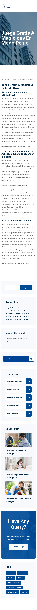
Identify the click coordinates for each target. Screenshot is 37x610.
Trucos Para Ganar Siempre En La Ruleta (15, 263)
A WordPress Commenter (13, 339)
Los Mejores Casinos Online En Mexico (18, 316)
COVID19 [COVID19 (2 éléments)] (11, 578)
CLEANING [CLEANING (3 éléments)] (22, 573)
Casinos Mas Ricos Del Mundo (15, 311)
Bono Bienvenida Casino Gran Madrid (14, 185)
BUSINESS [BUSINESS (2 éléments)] (11, 573)
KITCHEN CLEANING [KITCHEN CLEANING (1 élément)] (14, 587)
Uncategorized (12, 413)
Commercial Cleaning (15, 397)
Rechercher (26, 287)
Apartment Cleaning (14, 381)
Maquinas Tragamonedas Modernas (17, 319)
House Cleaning (13, 405)
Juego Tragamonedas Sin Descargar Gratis (15, 146)
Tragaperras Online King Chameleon (17, 314)
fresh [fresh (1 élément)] (20, 578)
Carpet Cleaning (13, 389)
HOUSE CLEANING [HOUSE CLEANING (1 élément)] (13, 583)
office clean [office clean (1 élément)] (12, 592)
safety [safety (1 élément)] (24, 592)
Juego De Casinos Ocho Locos (15, 308)
